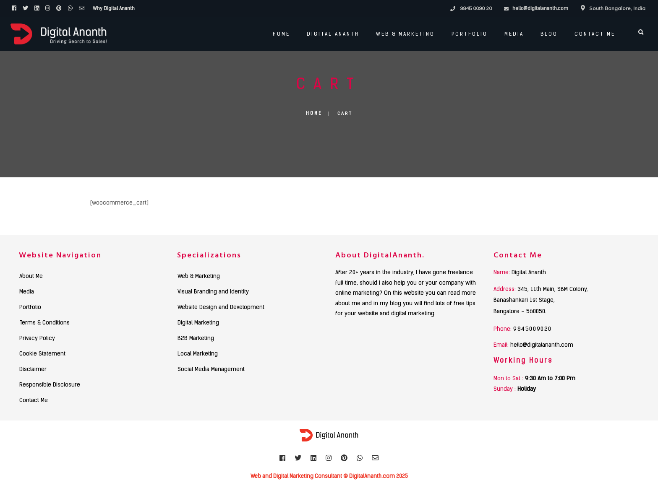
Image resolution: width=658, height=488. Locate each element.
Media (512, 34)
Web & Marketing (403, 34)
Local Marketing (198, 354)
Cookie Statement (42, 354)
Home (279, 34)
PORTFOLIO (467, 34)
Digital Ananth (331, 34)
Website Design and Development (221, 308)
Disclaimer (33, 370)
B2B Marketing (196, 339)
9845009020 (532, 329)
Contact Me (592, 34)
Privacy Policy (37, 339)
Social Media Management (211, 370)
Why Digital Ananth (114, 8)
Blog (547, 34)
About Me (31, 277)
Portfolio (30, 308)
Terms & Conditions (44, 323)
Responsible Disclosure (49, 385)
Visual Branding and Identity (213, 292)
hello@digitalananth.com (540, 8)
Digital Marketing (198, 323)
